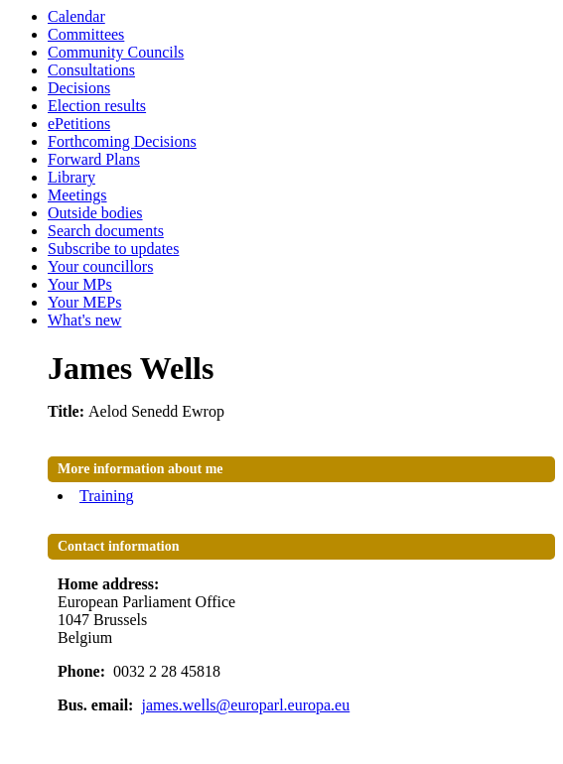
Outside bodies (95, 212)
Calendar (76, 16)
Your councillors (100, 266)
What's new (84, 320)
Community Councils (116, 52)
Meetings (77, 195)
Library (71, 177)
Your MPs (80, 284)
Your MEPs (84, 302)
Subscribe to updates (113, 248)
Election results (97, 105)
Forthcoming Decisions (122, 141)
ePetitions (79, 123)
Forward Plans (94, 159)
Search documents (106, 230)
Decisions (79, 87)
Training (106, 495)
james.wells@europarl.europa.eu (245, 705)
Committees (86, 34)
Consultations (91, 70)
